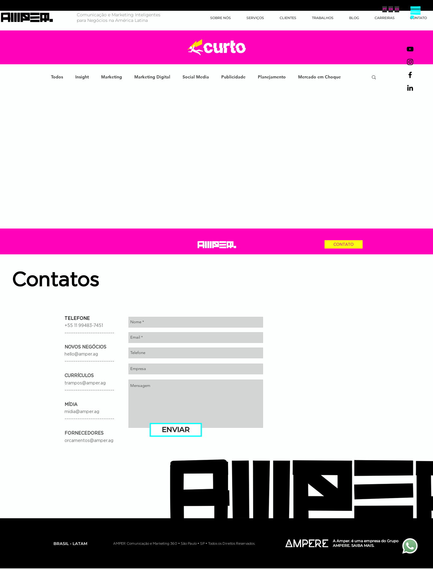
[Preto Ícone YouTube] (410, 49)
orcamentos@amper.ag (89, 441)
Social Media (196, 77)
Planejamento (272, 77)
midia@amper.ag (82, 412)
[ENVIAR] (176, 430)
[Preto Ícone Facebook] (410, 75)
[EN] (390, 9)
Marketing (111, 77)
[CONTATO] (343, 244)
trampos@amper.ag (85, 383)
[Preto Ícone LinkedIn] (410, 88)
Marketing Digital (152, 77)
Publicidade (233, 77)
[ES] (397, 9)
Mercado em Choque (319, 77)
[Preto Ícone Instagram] (410, 62)
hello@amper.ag (81, 354)
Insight (82, 77)
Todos (57, 77)
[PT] (384, 9)
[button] (415, 12)
